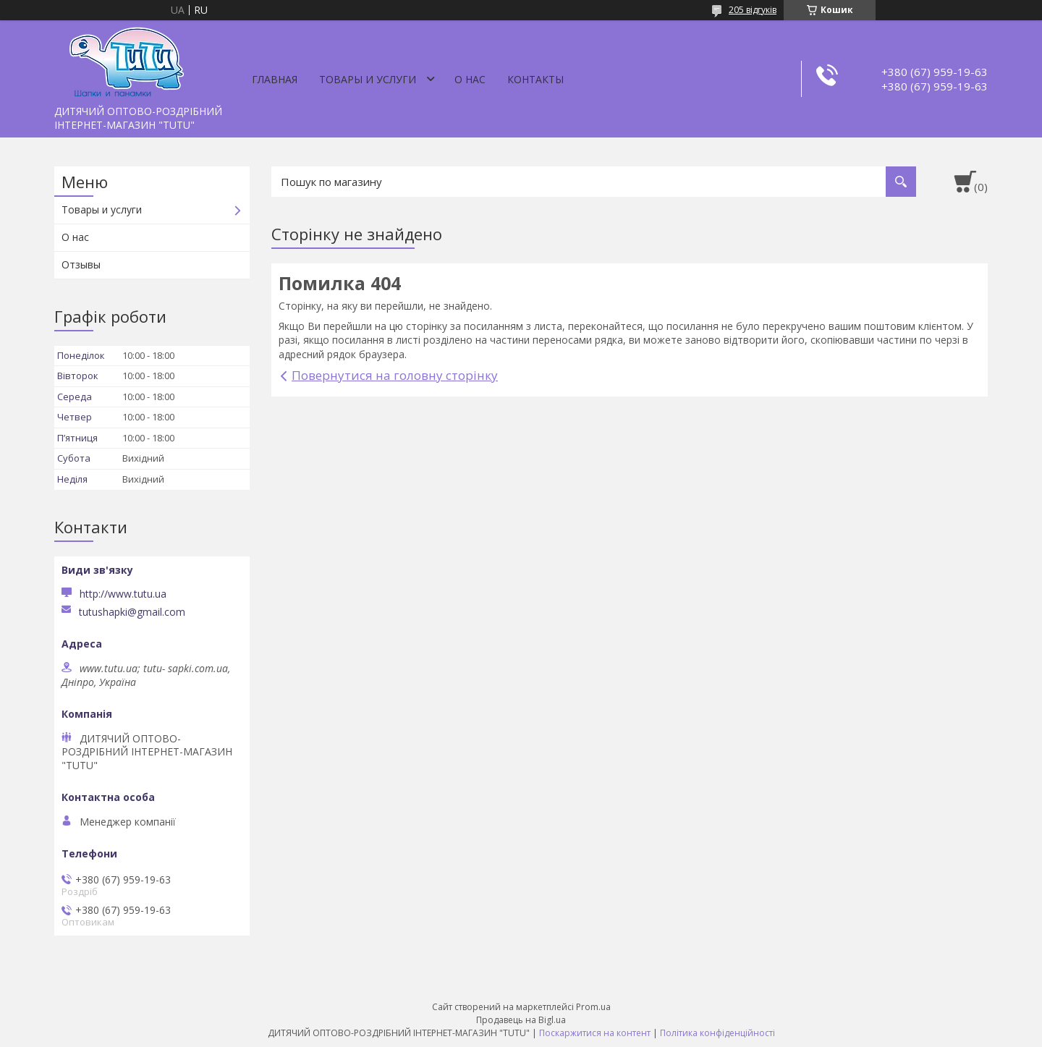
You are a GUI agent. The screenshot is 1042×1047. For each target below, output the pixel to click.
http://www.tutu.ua (123, 594)
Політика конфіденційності (717, 1033)
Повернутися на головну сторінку (395, 375)
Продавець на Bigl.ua (521, 1020)
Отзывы (81, 264)
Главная (274, 79)
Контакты (535, 79)
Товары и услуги (367, 79)
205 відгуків (752, 10)
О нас (470, 79)
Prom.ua (593, 1007)
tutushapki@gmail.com (132, 612)
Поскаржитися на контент (595, 1033)
